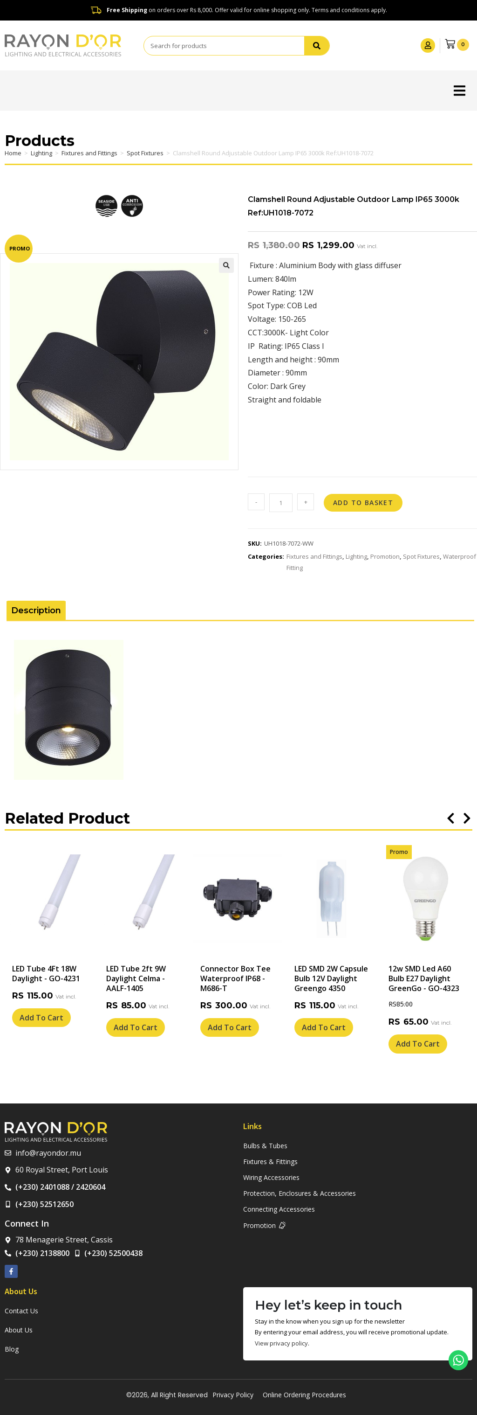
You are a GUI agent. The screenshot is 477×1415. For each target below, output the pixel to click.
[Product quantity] (281, 502)
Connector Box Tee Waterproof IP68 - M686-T (235, 978)
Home (13, 153)
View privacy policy (281, 1343)
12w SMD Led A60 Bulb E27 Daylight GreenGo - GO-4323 (423, 978)
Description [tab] (36, 610)
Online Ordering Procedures (304, 1394)
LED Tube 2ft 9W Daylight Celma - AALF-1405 (136, 978)
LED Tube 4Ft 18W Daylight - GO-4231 (46, 974)
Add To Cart (41, 1018)
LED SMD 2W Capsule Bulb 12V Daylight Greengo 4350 (331, 978)
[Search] (315, 45)
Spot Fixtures (145, 153)
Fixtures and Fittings (89, 153)
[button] (459, 90)
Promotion (385, 556)
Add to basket (363, 502)
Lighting (41, 153)
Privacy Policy (232, 1394)
